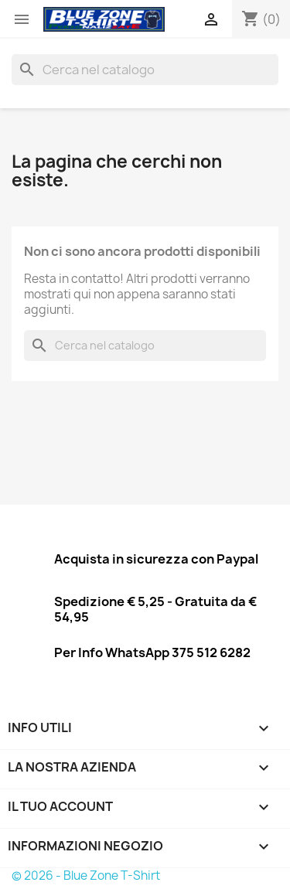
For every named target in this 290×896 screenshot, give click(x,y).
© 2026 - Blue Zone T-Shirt (86, 875)
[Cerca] (145, 69)
